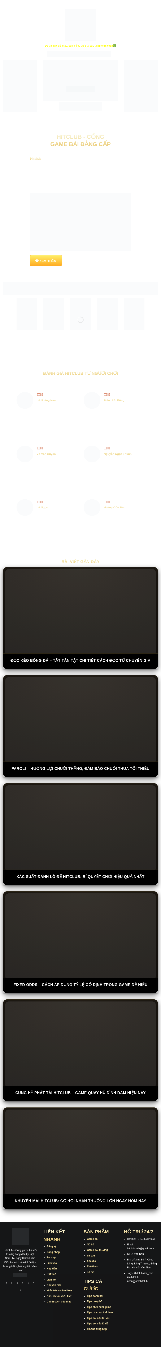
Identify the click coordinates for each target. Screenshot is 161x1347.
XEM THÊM (48, 261)
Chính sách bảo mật (59, 1301)
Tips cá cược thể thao (100, 1312)
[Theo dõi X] (22, 1283)
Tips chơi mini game (99, 1307)
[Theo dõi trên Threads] (33, 1283)
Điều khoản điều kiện (59, 1296)
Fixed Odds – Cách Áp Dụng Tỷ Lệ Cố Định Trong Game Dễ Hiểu (80, 985)
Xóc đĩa (91, 1261)
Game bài (92, 1238)
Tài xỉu (91, 1255)
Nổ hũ (90, 1244)
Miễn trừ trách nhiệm (59, 1290)
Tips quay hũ (95, 1301)
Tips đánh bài (95, 1296)
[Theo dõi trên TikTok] (17, 1283)
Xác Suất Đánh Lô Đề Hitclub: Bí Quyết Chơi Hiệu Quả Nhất (80, 877)
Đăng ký (52, 1246)
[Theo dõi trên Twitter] (28, 1283)
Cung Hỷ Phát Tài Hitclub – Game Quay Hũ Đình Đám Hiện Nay (80, 1093)
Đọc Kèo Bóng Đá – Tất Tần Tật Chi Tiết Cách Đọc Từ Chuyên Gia (80, 660)
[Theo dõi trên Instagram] (11, 1283)
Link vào (52, 1263)
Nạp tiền (52, 1268)
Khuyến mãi (54, 1285)
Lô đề (90, 1272)
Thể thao (92, 1266)
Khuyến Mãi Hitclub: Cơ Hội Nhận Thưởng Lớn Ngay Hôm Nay (80, 1201)
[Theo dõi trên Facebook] (6, 1283)
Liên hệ (51, 1279)
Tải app (51, 1257)
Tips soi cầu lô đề (97, 1323)
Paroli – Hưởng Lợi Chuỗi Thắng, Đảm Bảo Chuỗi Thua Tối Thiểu (81, 769)
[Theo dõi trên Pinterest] (20, 1290)
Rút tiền (51, 1274)
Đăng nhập (53, 1252)
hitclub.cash (105, 45)
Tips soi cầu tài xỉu (98, 1318)
